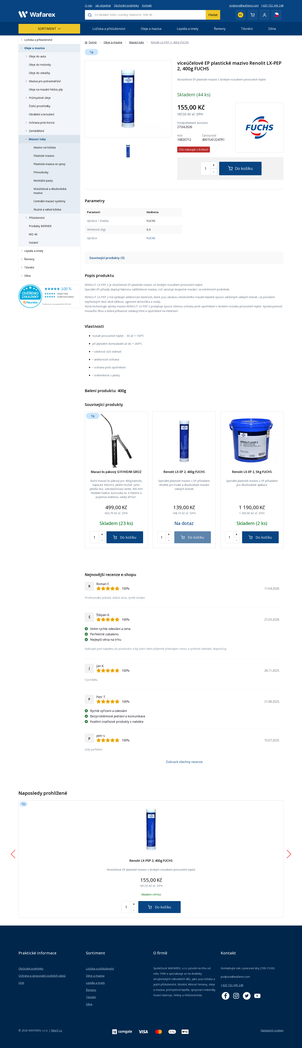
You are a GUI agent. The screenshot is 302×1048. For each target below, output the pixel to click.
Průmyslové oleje (37, 97)
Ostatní (33, 242)
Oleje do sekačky (39, 73)
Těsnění (247, 29)
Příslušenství (34, 217)
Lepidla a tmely (187, 29)
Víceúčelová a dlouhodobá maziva (50, 191)
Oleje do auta (35, 56)
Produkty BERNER (40, 226)
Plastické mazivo (44, 156)
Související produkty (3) (107, 258)
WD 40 (33, 234)
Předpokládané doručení (192, 123)
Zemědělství (34, 130)
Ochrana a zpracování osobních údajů (42, 976)
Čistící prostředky (39, 106)
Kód (179, 135)
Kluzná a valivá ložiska (47, 209)
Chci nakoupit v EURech (193, 149)
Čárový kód (209, 135)
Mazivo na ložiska (45, 147)
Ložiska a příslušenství (108, 29)
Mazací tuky (35, 139)
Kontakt (147, 5)
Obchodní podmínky (126, 5)
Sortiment (49, 29)
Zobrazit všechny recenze (184, 762)
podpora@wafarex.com (244, 5)
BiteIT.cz (56, 1030)
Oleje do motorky (40, 64)
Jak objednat (103, 5)
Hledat (213, 15)
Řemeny (220, 29)
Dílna (272, 29)
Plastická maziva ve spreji (49, 164)
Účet (21, 983)
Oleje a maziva (151, 29)
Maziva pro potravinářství (42, 81)
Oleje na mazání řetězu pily (46, 89)
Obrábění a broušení (41, 114)
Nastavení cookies (272, 1030)
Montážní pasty (43, 180)
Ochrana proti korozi (39, 122)
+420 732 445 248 (272, 5)
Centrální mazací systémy (49, 201)
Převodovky (41, 172)
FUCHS (151, 238)
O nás (88, 5)
